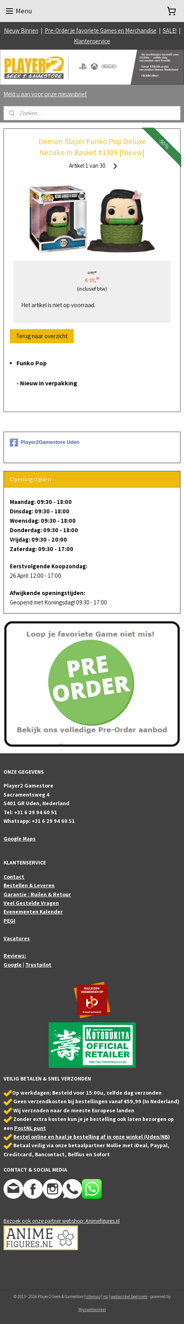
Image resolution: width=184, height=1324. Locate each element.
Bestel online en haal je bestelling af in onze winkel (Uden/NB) (91, 1136)
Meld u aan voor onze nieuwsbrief (45, 94)
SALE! (170, 30)
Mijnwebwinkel (92, 1309)
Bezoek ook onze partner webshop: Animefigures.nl (62, 1220)
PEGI (9, 920)
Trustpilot (38, 964)
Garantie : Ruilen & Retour (37, 894)
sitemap (93, 1296)
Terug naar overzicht (41, 336)
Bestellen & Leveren (29, 885)
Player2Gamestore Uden (44, 442)
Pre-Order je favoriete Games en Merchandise (101, 30)
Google (13, 964)
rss (105, 1296)
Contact (14, 876)
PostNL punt (30, 1128)
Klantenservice (92, 41)
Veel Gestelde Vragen (31, 902)
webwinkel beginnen (129, 1296)
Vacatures (17, 938)
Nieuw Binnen (21, 30)
